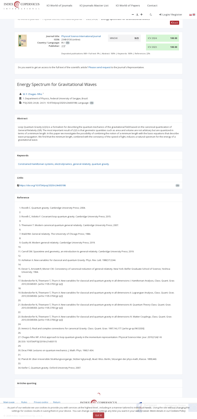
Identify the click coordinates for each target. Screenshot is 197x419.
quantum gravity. (100, 164)
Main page (9, 402)
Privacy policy (41, 402)
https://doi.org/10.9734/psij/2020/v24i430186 (43, 185)
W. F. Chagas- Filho (32, 94)
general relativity (82, 164)
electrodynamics (63, 164)
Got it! (98, 415)
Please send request (100, 67)
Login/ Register (170, 14)
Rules (24, 402)
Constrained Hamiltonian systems (36, 164)
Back (174, 22)
